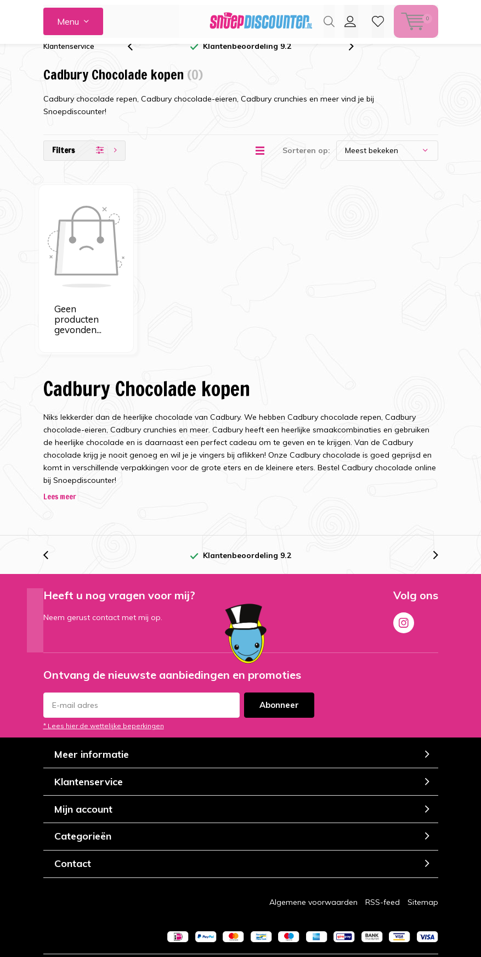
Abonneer (279, 649)
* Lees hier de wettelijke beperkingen (103, 670)
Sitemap (423, 846)
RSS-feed (382, 846)
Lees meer (59, 440)
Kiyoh (317, 947)
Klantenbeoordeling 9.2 (247, 62)
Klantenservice (68, 62)
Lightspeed (242, 918)
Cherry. (326, 918)
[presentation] (136, 62)
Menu (68, 21)
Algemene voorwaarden (313, 846)
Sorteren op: (306, 166)
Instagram (403, 564)
